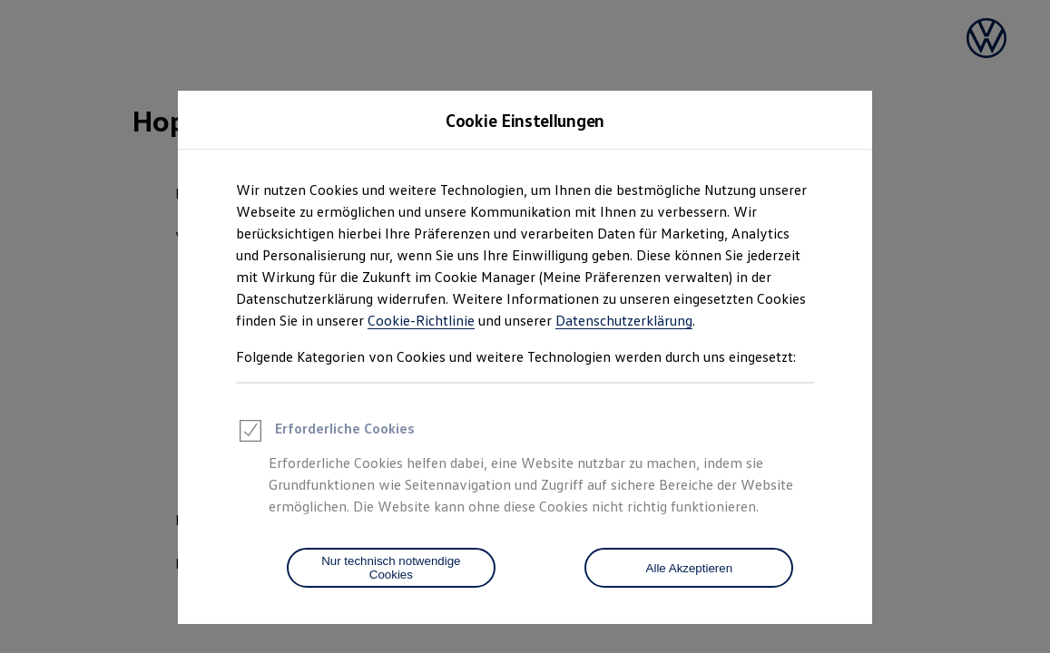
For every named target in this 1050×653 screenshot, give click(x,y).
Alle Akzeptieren (689, 568)
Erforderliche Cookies (325, 433)
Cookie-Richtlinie (421, 320)
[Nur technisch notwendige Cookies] (391, 568)
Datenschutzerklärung (623, 320)
